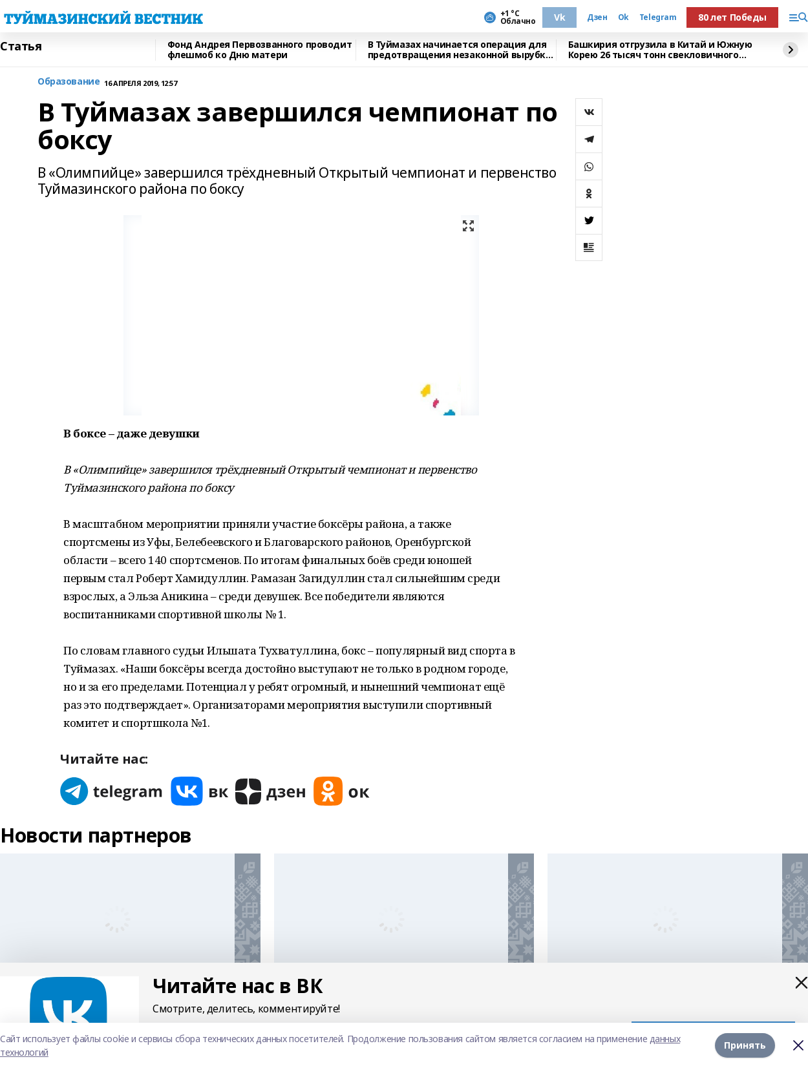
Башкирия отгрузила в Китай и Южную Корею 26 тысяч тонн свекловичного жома (660, 50)
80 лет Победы (732, 17)
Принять (745, 1045)
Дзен (597, 17)
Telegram (658, 17)
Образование (68, 81)
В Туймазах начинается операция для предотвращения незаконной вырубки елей (460, 50)
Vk (559, 17)
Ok (623, 17)
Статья (20, 46)
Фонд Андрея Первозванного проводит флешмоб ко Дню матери (259, 50)
